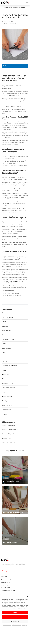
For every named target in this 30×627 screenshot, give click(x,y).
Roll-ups (4, 370)
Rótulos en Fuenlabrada (8, 443)
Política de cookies (7, 625)
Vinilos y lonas (4, 585)
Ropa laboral (5, 374)
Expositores (5, 326)
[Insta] (2, 571)
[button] (27, 596)
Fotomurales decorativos (9, 339)
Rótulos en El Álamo (7, 438)
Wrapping (4, 414)
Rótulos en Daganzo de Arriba (10, 429)
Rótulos (4, 392)
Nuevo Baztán (14, 281)
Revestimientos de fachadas (9, 365)
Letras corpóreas (6, 348)
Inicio (3, 7)
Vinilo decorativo (6, 409)
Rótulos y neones (5, 582)
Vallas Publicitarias (7, 405)
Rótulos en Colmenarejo (8, 425)
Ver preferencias (15, 621)
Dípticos (4, 321)
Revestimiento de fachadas (8, 590)
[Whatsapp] (14, 571)
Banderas (4, 313)
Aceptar (15, 612)
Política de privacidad (16, 625)
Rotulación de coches (8, 379)
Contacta (4, 290)
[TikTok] (6, 571)
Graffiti (4, 343)
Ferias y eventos (6, 330)
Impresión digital (5, 587)
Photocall (4, 361)
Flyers (3, 335)
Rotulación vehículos (6, 580)
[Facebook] (10, 571)
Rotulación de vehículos (8, 387)
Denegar (15, 617)
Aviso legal (24, 625)
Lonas (6, 7)
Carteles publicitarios (7, 317)
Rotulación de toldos (7, 383)
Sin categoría (5, 401)
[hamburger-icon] (27, 2)
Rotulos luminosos (7, 396)
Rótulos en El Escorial (8, 434)
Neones (4, 357)
